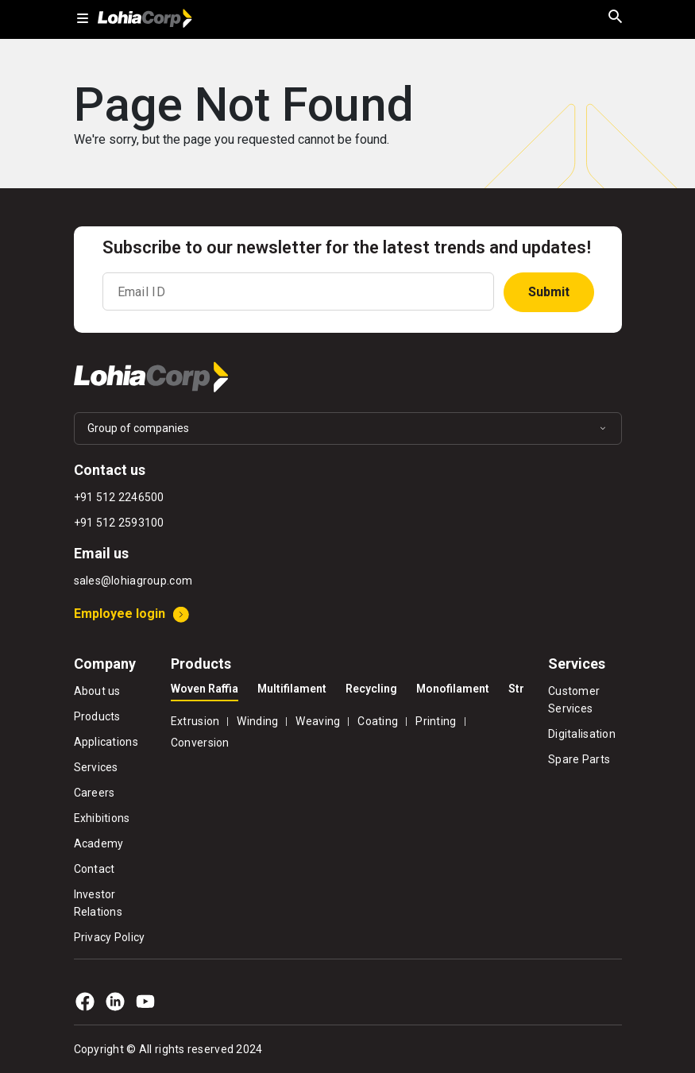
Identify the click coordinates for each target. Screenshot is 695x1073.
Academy (99, 843)
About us (97, 691)
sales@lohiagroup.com (133, 580)
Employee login (119, 613)
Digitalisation (582, 734)
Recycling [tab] (371, 688)
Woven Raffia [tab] (204, 688)
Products (97, 716)
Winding (257, 721)
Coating (377, 721)
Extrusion (195, 721)
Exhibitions (102, 818)
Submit (549, 291)
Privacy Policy (109, 937)
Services (96, 767)
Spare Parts (579, 759)
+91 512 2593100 (119, 522)
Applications (106, 741)
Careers (94, 792)
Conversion (200, 742)
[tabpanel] (347, 729)
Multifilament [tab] (291, 688)
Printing (435, 721)
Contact (94, 869)
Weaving (317, 721)
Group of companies (138, 428)
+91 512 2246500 (119, 497)
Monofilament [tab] (452, 688)
